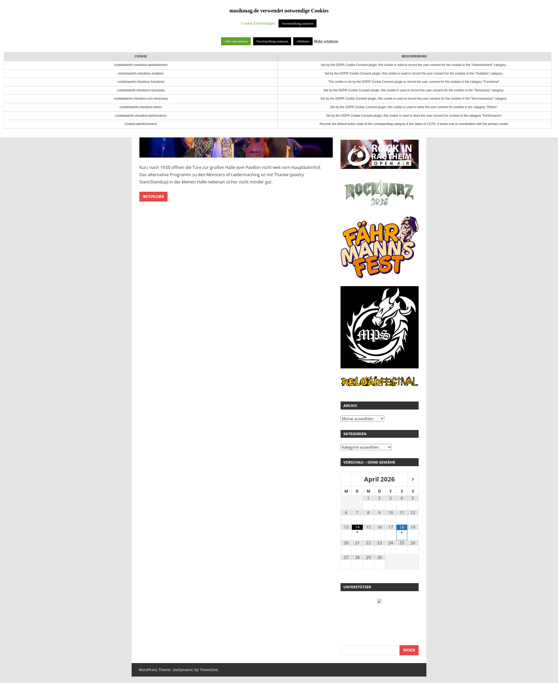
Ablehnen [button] (303, 41)
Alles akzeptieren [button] (236, 41)
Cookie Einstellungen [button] (258, 23)
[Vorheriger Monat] (346, 479)
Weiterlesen (153, 196)
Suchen (409, 650)
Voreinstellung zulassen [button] (297, 23)
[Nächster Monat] (413, 479)
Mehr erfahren (326, 41)
